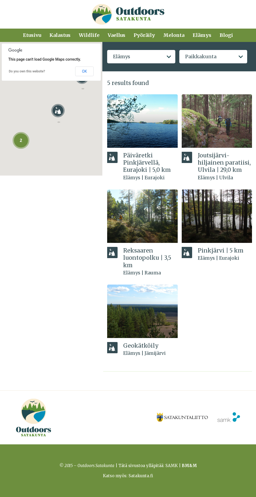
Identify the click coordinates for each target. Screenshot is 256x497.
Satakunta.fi (141, 475)
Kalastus (60, 35)
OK (84, 71)
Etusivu (32, 35)
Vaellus (116, 35)
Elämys (202, 35)
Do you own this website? (27, 71)
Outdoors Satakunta (128, 14)
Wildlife (89, 35)
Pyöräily (144, 35)
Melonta (173, 35)
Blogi (226, 35)
